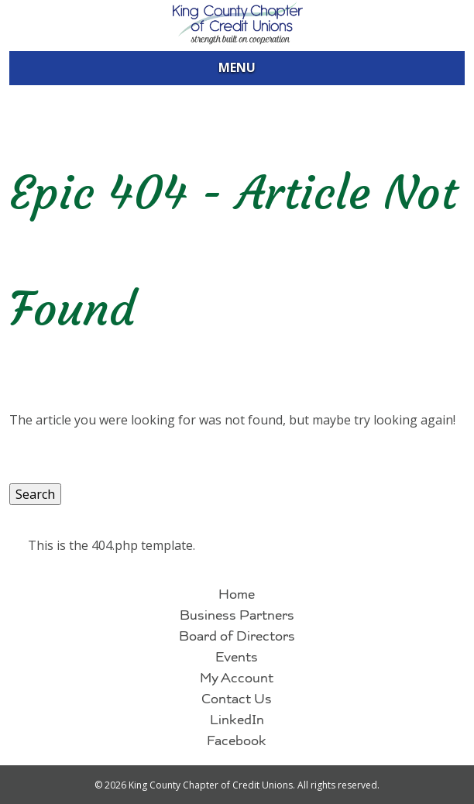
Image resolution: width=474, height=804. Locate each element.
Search (35, 494)
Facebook (236, 742)
